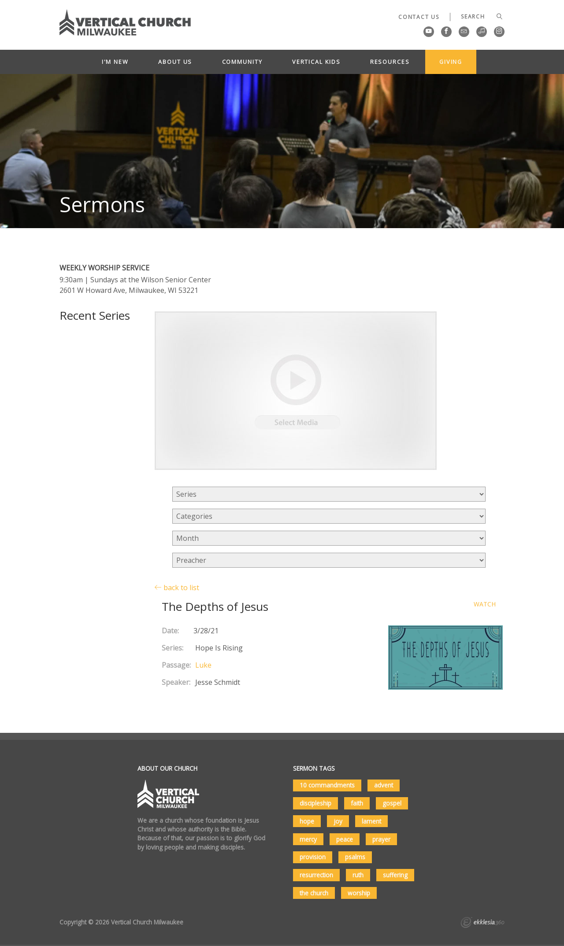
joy (338, 821)
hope (307, 821)
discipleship (315, 803)
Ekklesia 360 (482, 923)
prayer (381, 839)
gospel (391, 803)
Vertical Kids (316, 62)
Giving (450, 62)
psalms (355, 857)
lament (371, 821)
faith (357, 803)
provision (313, 857)
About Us (175, 62)
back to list (177, 587)
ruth (358, 875)
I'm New (115, 62)
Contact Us (418, 17)
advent (383, 785)
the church (314, 893)
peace (344, 839)
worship (359, 893)
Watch (485, 604)
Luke (203, 665)
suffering (395, 875)
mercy (308, 839)
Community (242, 62)
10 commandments (327, 785)
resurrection (316, 875)
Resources (390, 62)
